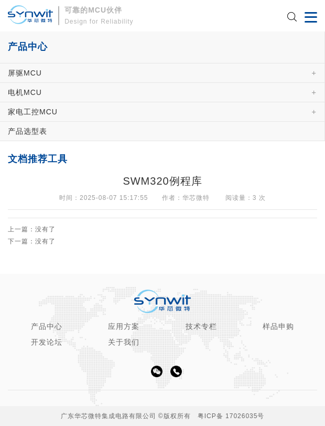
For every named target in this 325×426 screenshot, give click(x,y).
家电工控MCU (33, 112)
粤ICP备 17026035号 (231, 416)
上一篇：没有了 (32, 229)
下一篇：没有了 (32, 241)
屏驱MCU (25, 73)
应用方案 (123, 326)
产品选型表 (27, 131)
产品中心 (46, 326)
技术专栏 (201, 326)
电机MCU (25, 92)
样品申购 (278, 326)
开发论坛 (46, 342)
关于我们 (123, 342)
